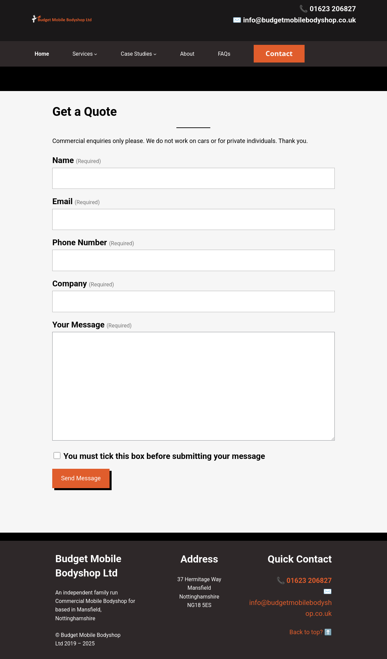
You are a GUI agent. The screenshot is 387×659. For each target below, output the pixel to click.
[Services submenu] (95, 54)
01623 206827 (333, 9)
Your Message (78, 325)
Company (69, 283)
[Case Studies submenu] (155, 54)
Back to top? (306, 632)
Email (62, 201)
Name (63, 160)
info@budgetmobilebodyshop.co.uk (299, 20)
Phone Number (79, 242)
